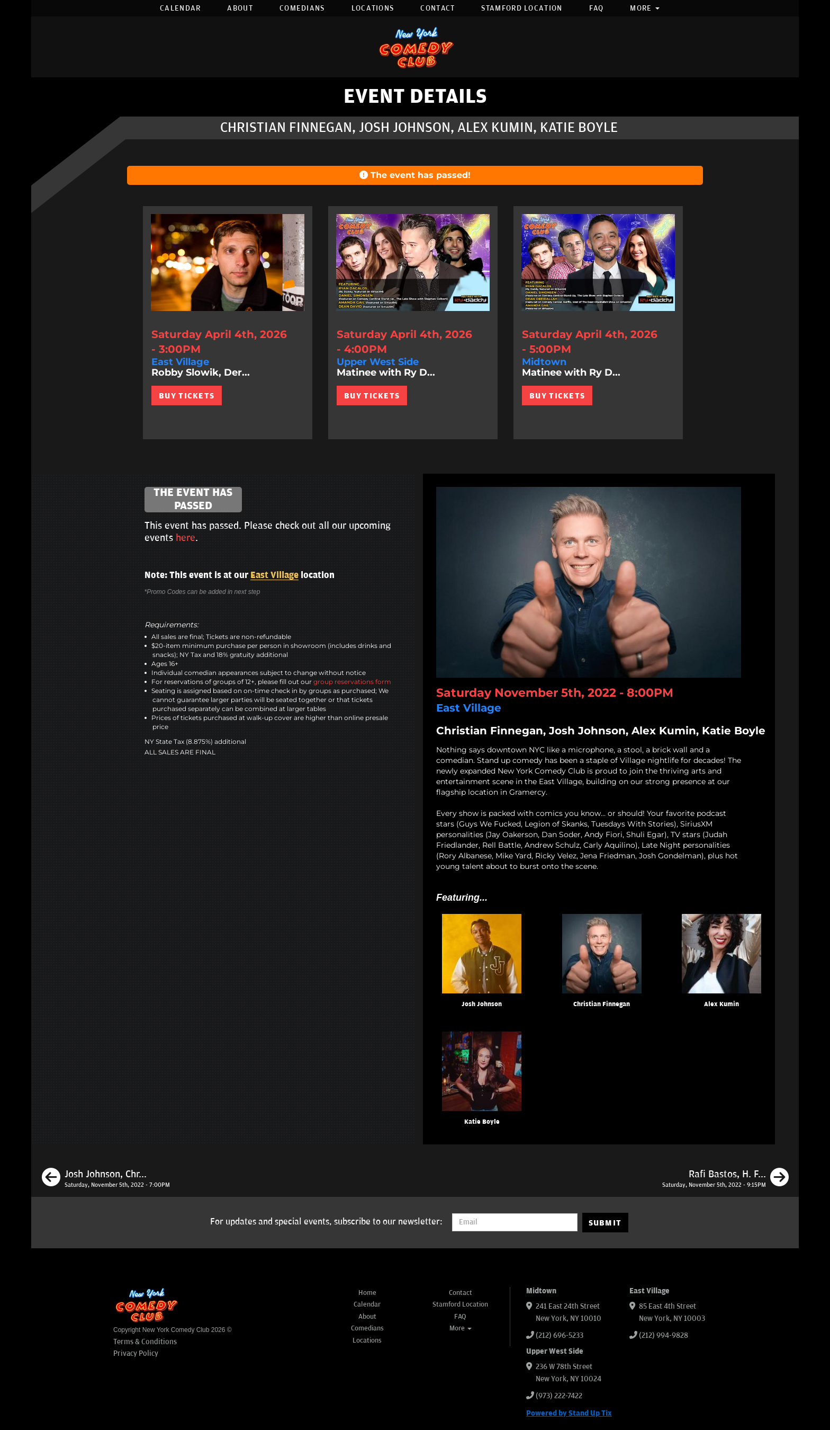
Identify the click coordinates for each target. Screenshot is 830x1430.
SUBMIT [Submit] (605, 1223)
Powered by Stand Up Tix (569, 1413)
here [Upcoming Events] (185, 538)
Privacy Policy (135, 1353)
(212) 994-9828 (663, 1335)
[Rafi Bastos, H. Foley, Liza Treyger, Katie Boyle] (725, 1179)
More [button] (645, 8)
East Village (274, 575)
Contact (437, 8)
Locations (372, 8)
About (240, 8)
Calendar (180, 8)
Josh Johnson (482, 1004)
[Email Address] (515, 1222)
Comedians (302, 8)
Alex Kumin (721, 1004)
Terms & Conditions (145, 1341)
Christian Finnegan (601, 1004)
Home (367, 1293)
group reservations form (352, 682)
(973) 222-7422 (559, 1395)
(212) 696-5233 (559, 1335)
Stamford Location (521, 8)
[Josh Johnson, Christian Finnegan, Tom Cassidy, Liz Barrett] (106, 1179)
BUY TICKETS (186, 396)
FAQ (596, 8)
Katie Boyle (482, 1122)
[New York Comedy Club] (415, 46)
